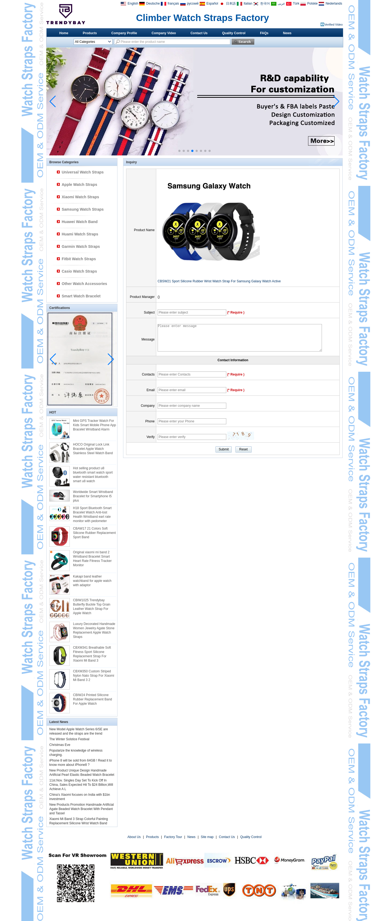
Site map (207, 837)
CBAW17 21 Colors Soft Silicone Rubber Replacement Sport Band (94, 533)
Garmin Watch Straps (81, 246)
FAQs (264, 33)
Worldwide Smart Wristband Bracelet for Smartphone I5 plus (93, 496)
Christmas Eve (59, 745)
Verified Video (333, 24)
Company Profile (124, 33)
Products (90, 33)
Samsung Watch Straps (83, 209)
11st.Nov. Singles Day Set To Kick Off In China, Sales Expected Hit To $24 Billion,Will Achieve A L (81, 784)
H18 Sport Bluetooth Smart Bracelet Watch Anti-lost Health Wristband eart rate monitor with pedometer (92, 514)
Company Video (164, 33)
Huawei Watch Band (80, 222)
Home (63, 33)
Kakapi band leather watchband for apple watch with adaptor (92, 581)
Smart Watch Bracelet (81, 296)
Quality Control (234, 33)
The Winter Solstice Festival (69, 739)
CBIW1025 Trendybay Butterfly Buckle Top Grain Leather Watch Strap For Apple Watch (91, 606)
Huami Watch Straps (80, 234)
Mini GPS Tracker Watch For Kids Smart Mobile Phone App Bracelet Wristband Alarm (94, 425)
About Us (134, 837)
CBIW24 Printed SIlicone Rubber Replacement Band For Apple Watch (92, 699)
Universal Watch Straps (83, 172)
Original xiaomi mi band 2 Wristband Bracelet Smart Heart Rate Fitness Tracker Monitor (92, 558)
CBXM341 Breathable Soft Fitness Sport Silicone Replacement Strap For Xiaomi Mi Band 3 (92, 654)
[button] (179, 151)
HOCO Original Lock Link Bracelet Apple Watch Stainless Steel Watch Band (93, 449)
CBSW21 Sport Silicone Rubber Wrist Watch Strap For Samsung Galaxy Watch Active (219, 281)
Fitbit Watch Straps (79, 259)
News (287, 33)
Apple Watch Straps (79, 184)
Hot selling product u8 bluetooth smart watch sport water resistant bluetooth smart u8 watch (93, 474)
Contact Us (198, 33)
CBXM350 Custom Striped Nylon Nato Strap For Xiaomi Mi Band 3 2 (93, 675)
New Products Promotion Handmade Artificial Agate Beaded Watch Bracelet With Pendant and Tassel (81, 809)
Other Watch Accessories (84, 283)
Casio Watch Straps (79, 271)
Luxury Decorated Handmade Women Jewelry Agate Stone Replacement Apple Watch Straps (94, 630)
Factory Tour (173, 837)
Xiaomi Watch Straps (80, 197)
